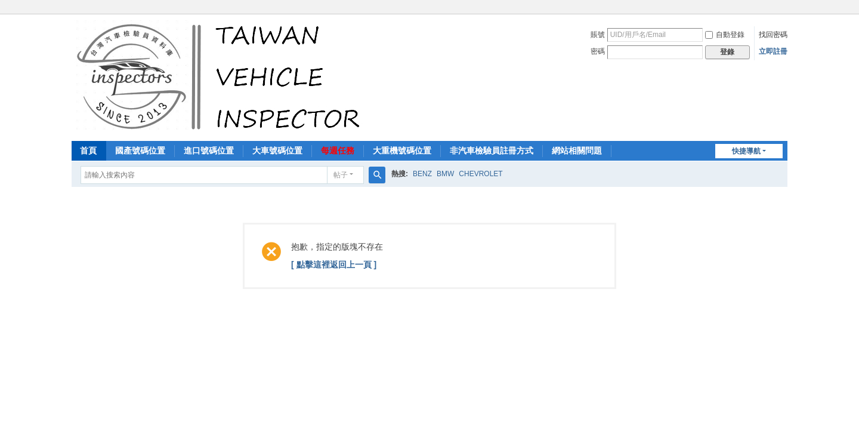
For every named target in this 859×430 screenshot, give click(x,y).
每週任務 (337, 150)
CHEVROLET (480, 174)
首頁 (88, 150)
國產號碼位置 (140, 150)
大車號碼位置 (277, 150)
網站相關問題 (577, 150)
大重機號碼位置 (402, 150)
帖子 (340, 175)
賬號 (598, 34)
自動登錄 (724, 34)
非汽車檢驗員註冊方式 (491, 150)
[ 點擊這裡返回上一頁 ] (333, 264)
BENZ (422, 174)
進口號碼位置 (209, 150)
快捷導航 (746, 151)
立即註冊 (773, 51)
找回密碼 (773, 34)
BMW (445, 174)
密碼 (598, 51)
